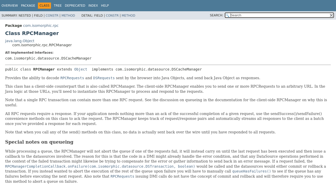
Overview (10, 5)
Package (28, 5)
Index (93, 5)
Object (80, 69)
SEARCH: (216, 15)
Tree (58, 5)
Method (68, 15)
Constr (52, 15)
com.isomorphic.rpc (40, 26)
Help (105, 5)
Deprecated (75, 5)
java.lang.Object (19, 41)
